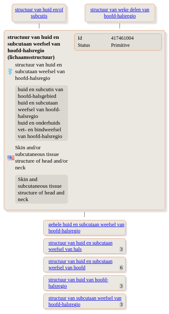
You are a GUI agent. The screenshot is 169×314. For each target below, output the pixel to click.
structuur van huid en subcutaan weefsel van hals (81, 246)
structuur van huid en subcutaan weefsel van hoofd (81, 264)
